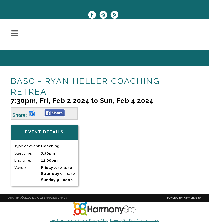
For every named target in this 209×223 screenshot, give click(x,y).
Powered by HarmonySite (184, 197)
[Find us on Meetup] (104, 15)
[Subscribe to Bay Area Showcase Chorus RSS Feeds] (115, 15)
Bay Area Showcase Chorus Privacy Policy (79, 220)
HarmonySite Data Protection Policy (134, 220)
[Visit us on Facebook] (93, 15)
